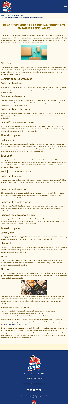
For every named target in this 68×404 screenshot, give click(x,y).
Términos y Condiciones (29, 395)
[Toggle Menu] (65, 6)
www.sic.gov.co (34, 397)
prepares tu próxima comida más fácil (15, 324)
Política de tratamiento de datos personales (34, 396)
